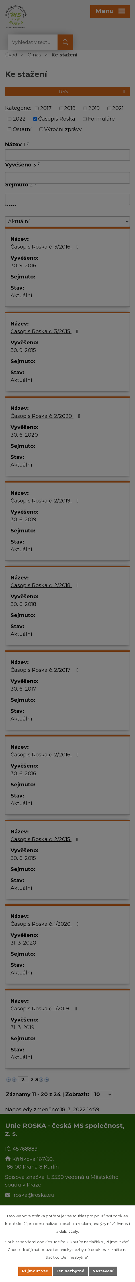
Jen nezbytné (70, 1271)
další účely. (69, 1231)
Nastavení (103, 1271)
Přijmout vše (35, 1271)
